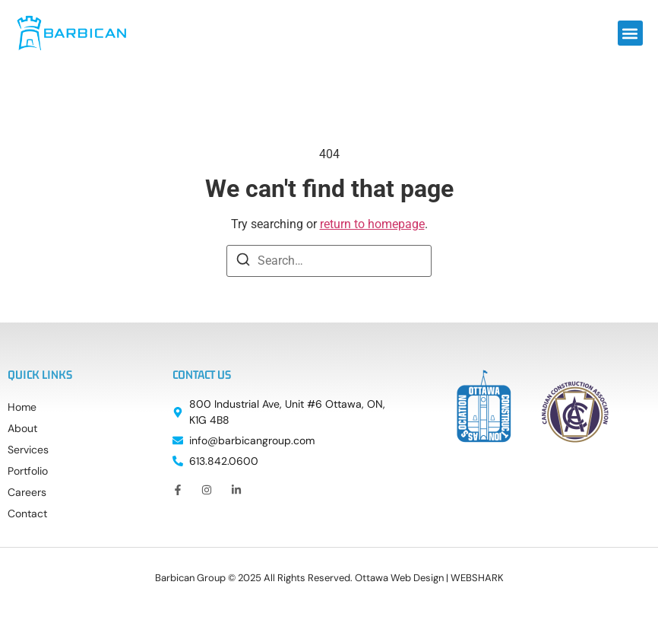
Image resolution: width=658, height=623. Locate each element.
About (22, 428)
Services (28, 449)
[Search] (243, 262)
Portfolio (28, 471)
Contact (27, 513)
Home (22, 407)
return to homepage (372, 224)
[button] (630, 33)
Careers (27, 492)
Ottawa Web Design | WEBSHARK (429, 577)
